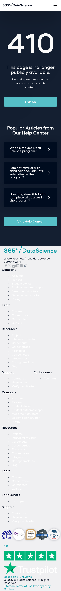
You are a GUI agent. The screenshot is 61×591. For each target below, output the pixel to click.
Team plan (50, 379)
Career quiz (19, 343)
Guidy (17, 323)
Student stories (21, 284)
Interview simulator (24, 339)
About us (17, 276)
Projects (17, 335)
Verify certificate (23, 386)
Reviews (17, 280)
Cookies (9, 589)
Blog (15, 366)
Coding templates (23, 362)
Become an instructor (26, 295)
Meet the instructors (25, 291)
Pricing (16, 299)
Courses (17, 311)
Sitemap (9, 586)
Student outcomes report (28, 287)
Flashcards (19, 351)
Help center (19, 382)
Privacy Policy (42, 586)
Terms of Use (24, 586)
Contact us (19, 379)
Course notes (20, 355)
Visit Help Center (30, 221)
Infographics (19, 359)
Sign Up (30, 101)
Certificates (19, 319)
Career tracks (21, 315)
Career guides (21, 347)
